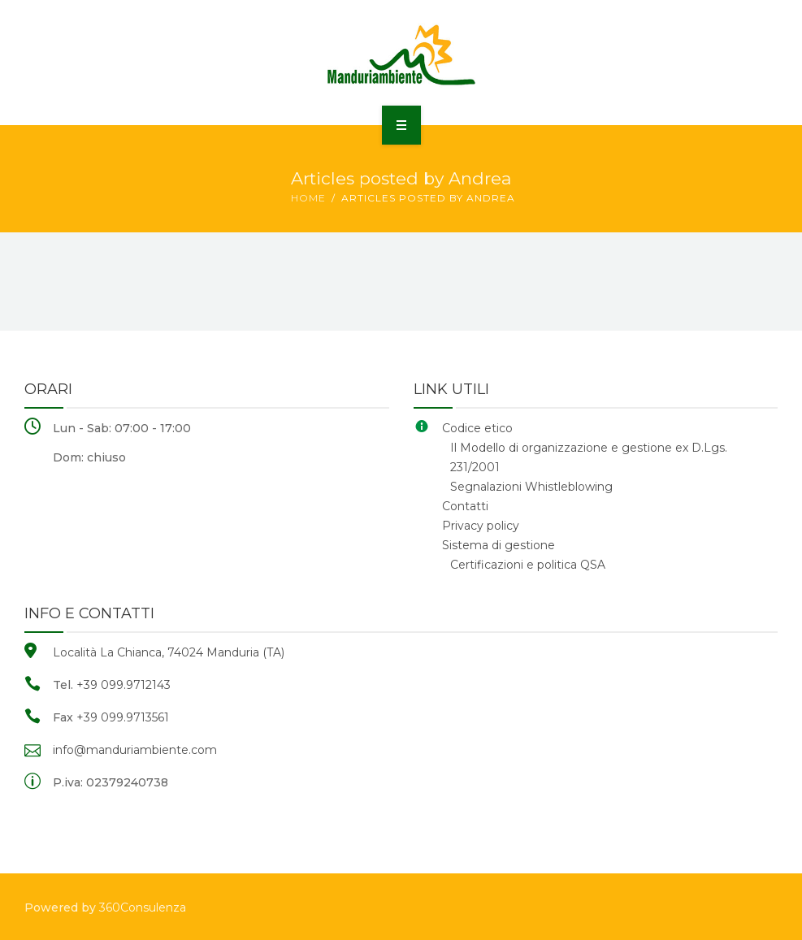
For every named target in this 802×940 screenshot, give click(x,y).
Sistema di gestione (498, 545)
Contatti (465, 506)
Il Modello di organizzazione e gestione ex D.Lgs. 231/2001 (588, 457)
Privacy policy (480, 525)
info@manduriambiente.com (135, 750)
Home (308, 198)
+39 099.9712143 (123, 685)
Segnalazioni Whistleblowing (531, 486)
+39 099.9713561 (122, 717)
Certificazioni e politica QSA (527, 564)
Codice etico (477, 428)
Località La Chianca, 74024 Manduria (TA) (168, 652)
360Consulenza (142, 907)
